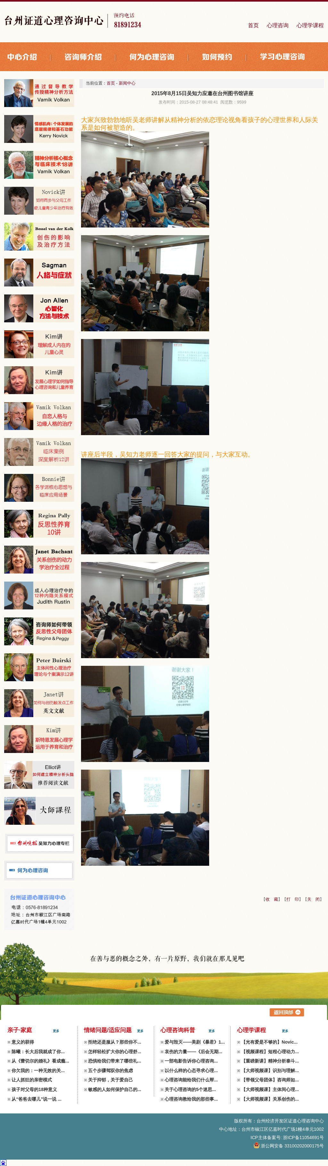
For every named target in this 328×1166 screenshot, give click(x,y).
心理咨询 (278, 25)
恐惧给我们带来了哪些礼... (114, 1060)
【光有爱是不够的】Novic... (269, 1042)
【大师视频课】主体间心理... (270, 1089)
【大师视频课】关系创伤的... (270, 1099)
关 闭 (313, 899)
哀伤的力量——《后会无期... (193, 1051)
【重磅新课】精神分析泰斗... (270, 1060)
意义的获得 (23, 1042)
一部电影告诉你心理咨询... (191, 1060)
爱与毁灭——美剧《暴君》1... (195, 1042)
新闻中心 (127, 83)
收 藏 (272, 899)
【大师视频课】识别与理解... (270, 1070)
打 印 (292, 899)
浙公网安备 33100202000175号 (289, 1145)
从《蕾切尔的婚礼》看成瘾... (40, 1060)
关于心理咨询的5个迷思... (190, 1089)
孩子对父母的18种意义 (34, 1089)
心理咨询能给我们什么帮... (191, 1079)
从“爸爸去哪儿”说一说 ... (37, 1099)
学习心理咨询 (283, 57)
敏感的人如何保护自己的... (114, 1089)
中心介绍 (29, 57)
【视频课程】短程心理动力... (270, 1051)
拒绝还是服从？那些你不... (114, 1042)
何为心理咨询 (159, 57)
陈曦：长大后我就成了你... (38, 1051)
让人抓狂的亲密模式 (32, 1079)
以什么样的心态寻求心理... (191, 1070)
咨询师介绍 (91, 57)
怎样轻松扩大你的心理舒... (114, 1051)
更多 (56, 1031)
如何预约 (225, 57)
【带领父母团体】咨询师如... (270, 1079)
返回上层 (286, 1012)
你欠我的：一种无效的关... (38, 1070)
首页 (253, 25)
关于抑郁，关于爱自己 (110, 1079)
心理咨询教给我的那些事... (191, 1099)
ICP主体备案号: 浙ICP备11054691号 (287, 1137)
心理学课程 (310, 25)
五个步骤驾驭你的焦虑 (110, 1070)
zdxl (320, 1154)
